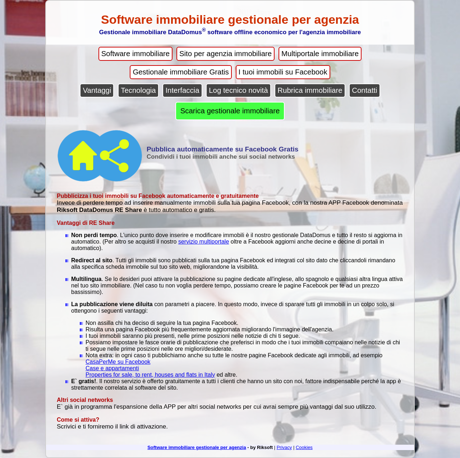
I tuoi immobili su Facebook (283, 72)
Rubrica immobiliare (309, 90)
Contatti (364, 90)
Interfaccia (182, 90)
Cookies (304, 447)
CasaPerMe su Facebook (118, 362)
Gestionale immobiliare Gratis (181, 72)
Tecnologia (138, 90)
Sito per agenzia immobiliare (225, 54)
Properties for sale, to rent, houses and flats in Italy (150, 375)
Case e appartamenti (112, 368)
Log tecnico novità (238, 90)
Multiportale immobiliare (320, 54)
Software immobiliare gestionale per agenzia (196, 447)
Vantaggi (97, 90)
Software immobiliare (135, 54)
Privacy (284, 447)
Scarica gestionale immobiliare (230, 111)
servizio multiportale (203, 242)
